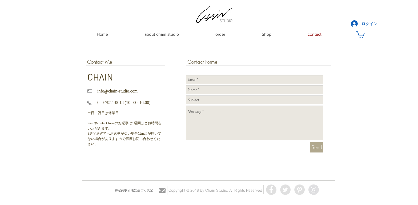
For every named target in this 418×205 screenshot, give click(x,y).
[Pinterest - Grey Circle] (299, 189)
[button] (360, 34)
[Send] (316, 147)
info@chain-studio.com (117, 91)
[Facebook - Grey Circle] (271, 189)
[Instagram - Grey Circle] (313, 189)
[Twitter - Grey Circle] (285, 189)
